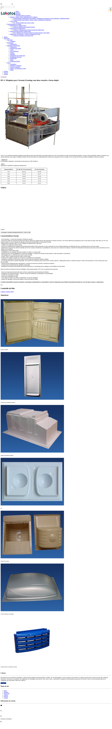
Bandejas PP (13, 58)
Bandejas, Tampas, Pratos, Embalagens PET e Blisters (24, 17)
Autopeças (13, 41)
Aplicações (6, 38)
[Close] (2, 285)
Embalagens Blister (15, 61)
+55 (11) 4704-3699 (18, 4)
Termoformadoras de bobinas (23, 15)
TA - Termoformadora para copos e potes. (23, 22)
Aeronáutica (13, 64)
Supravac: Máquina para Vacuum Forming (24, 27)
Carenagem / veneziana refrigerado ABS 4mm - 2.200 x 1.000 (15, 232)
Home (17, 11)
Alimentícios (13, 47)
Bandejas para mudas (15, 48)
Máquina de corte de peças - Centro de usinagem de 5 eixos (25, 34)
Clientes (6, 71)
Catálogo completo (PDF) (7, 291)
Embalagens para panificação (17, 55)
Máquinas (18, 14)
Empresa (18, 12)
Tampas (12, 52)
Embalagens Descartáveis (13, 45)
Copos (11, 50)
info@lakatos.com (6, 4)
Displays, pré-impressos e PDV (18, 68)
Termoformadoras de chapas (14, 24)
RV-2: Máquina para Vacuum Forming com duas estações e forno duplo (31, 32)
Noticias (6, 696)
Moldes (6, 37)
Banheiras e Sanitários (15, 65)
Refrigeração (10, 42)
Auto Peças (10, 40)
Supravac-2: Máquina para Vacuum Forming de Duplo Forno (28, 30)
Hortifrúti (12, 54)
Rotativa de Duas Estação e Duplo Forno (20, 31)
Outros (8, 62)
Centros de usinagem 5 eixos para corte (23, 35)
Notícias (6, 72)
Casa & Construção (15, 67)
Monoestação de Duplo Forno (17, 28)
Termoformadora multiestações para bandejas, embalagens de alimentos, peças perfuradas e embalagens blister (41, 18)
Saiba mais (3, 683)
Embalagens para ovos (16, 57)
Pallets (12, 70)
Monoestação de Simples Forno (18, 25)
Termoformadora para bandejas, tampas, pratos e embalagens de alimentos (32, 20)
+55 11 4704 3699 (5, 713)
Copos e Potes (13, 21)
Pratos (11, 60)
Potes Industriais (14, 51)
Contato (6, 74)
